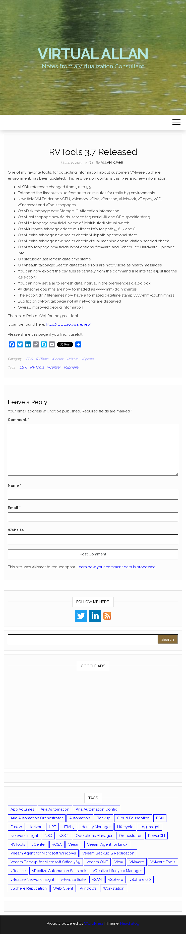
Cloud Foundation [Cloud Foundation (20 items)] (133, 818)
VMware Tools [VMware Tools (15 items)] (162, 862)
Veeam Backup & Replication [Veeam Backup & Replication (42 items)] (108, 853)
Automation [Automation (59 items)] (79, 818)
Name (14, 485)
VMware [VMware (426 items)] (137, 862)
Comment (18, 419)
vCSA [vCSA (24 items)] (57, 844)
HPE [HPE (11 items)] (52, 827)
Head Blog (129, 923)
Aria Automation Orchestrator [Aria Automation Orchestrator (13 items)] (37, 818)
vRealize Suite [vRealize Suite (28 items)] (73, 879)
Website (16, 530)
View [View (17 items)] (118, 862)
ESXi (29, 359)
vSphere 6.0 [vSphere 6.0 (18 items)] (140, 879)
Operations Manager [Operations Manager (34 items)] (94, 835)
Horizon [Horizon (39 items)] (35, 827)
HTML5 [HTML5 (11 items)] (68, 827)
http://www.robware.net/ (68, 324)
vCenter (57, 359)
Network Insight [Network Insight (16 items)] (24, 835)
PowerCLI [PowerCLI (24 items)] (156, 835)
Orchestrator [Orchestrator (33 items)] (130, 835)
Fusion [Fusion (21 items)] (16, 827)
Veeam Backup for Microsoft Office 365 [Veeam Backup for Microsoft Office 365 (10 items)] (45, 862)
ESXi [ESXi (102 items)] (160, 818)
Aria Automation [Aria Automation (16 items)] (55, 809)
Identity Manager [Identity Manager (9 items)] (96, 827)
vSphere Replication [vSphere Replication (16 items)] (29, 888)
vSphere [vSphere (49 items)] (115, 879)
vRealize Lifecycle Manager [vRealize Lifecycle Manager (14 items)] (117, 871)
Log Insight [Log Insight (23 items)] (149, 827)
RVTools (42, 359)
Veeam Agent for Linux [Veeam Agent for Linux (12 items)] (107, 844)
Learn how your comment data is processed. (116, 567)
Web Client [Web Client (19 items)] (63, 888)
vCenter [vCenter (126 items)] (39, 844)
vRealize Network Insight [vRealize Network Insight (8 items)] (32, 879)
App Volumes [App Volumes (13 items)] (22, 809)
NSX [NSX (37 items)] (48, 835)
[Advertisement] (93, 721)
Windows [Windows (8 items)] (88, 888)
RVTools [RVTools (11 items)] (18, 844)
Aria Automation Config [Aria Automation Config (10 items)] (96, 809)
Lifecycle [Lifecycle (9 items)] (125, 827)
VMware (72, 359)
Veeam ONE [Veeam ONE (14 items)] (97, 862)
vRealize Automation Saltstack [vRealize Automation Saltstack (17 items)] (59, 871)
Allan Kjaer (112, 163)
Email (14, 508)
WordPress (93, 923)
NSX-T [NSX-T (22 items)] (63, 835)
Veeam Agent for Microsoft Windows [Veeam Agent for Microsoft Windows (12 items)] (43, 853)
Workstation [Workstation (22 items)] (114, 888)
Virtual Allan (93, 54)
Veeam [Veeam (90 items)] (74, 844)
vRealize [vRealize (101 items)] (18, 871)
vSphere (87, 359)
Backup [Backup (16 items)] (103, 818)
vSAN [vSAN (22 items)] (97, 879)
